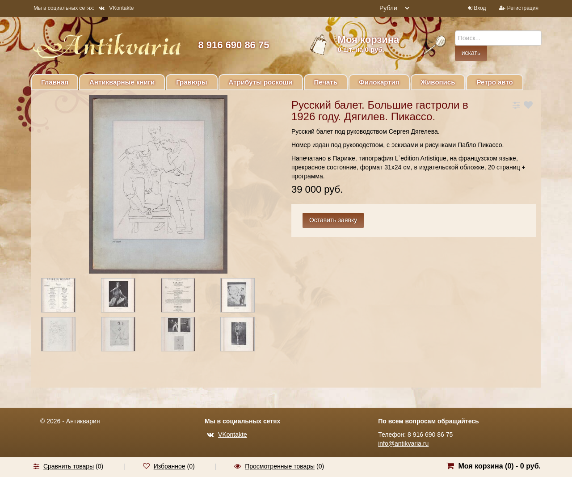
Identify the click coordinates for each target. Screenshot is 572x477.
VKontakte (116, 8)
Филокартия (379, 82)
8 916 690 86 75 (233, 45)
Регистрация (522, 8)
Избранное (169, 466)
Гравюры (191, 82)
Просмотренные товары (280, 466)
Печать (325, 82)
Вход (480, 8)
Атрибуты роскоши (261, 82)
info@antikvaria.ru (403, 443)
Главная (54, 82)
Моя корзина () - (499, 466)
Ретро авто (494, 82)
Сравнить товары (68, 466)
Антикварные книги (122, 82)
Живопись (438, 82)
